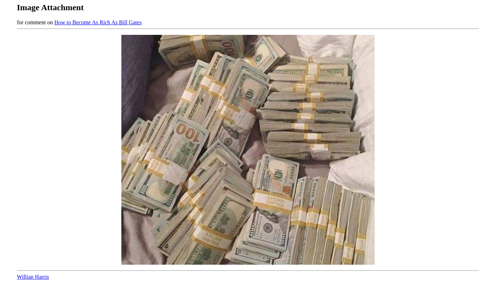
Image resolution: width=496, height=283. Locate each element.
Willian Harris (33, 277)
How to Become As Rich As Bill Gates (97, 22)
